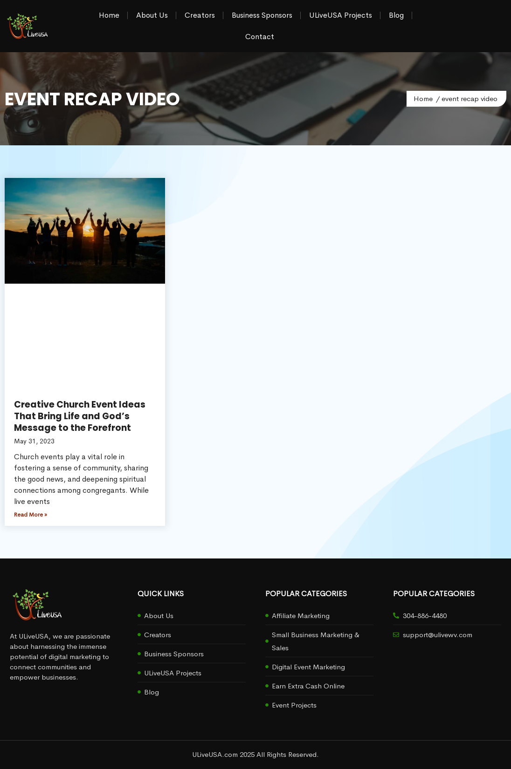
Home (109, 15)
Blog (396, 15)
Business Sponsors (262, 15)
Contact (259, 36)
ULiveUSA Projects (340, 15)
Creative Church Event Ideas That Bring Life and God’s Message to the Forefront (79, 416)
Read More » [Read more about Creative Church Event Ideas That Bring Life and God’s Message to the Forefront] (30, 514)
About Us (152, 15)
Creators (200, 15)
